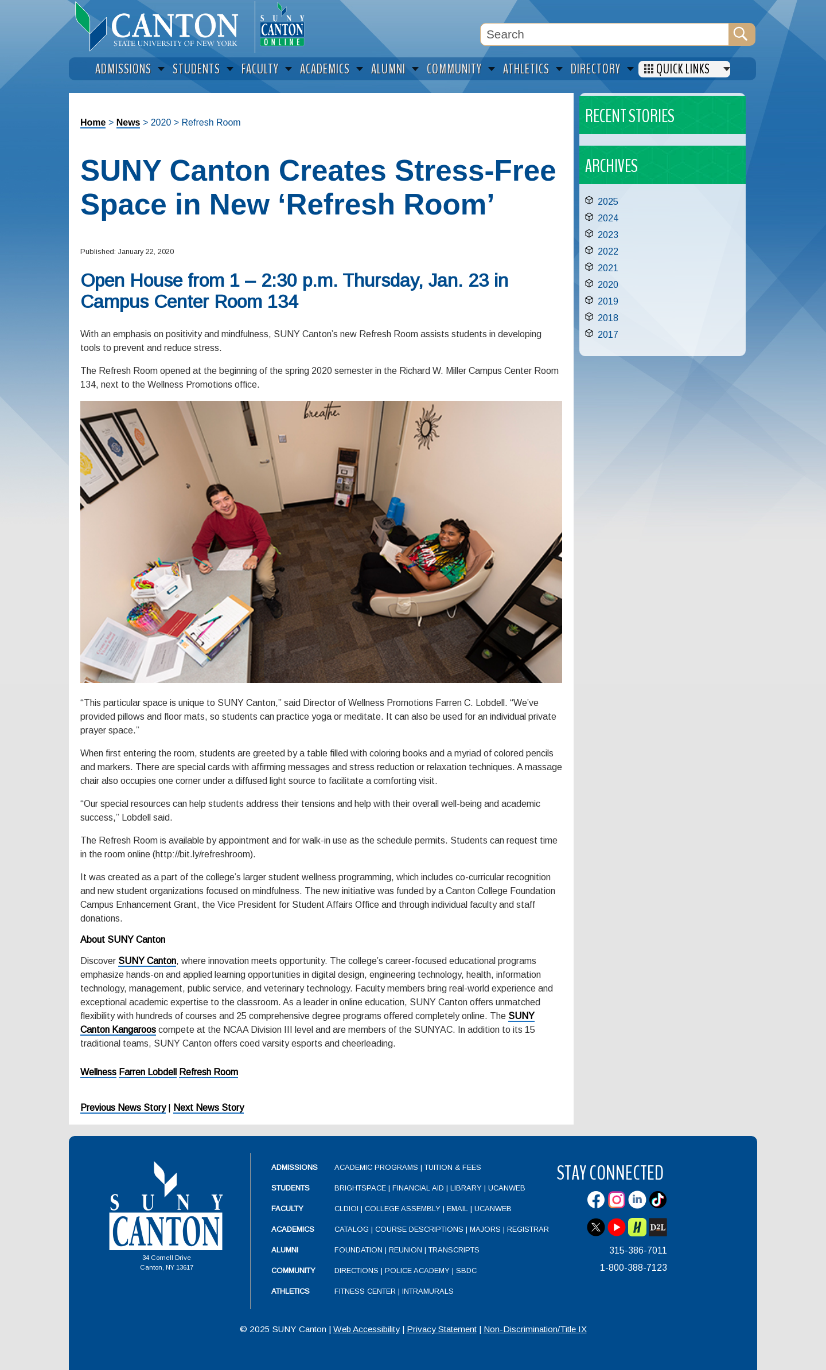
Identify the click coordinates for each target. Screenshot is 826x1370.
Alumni (284, 1250)
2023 (608, 235)
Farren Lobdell (148, 1072)
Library (466, 1188)
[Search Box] (604, 34)
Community (293, 1270)
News (128, 122)
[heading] (162, 26)
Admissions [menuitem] (123, 69)
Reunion (405, 1250)
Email (457, 1208)
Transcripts (454, 1250)
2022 (608, 251)
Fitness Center (365, 1291)
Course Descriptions (419, 1229)
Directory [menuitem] (596, 69)
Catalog (351, 1229)
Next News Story (208, 1108)
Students (290, 1188)
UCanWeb (506, 1188)
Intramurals (428, 1291)
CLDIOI (346, 1208)
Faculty (287, 1208)
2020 (608, 285)
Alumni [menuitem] (388, 69)
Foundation (358, 1250)
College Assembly (403, 1208)
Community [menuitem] (454, 69)
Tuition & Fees (452, 1167)
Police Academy (417, 1270)
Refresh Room (208, 1072)
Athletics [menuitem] (526, 69)
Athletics (290, 1291)
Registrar (528, 1229)
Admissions (294, 1167)
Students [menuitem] (196, 69)
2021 (608, 268)
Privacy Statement (442, 1329)
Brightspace (360, 1188)
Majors (485, 1229)
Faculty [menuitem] (260, 69)
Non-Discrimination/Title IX (535, 1329)
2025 (608, 201)
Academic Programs (377, 1167)
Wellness (98, 1072)
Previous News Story (123, 1108)
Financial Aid (418, 1188)
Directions (356, 1270)
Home (93, 122)
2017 (608, 334)
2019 (608, 301)
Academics (292, 1229)
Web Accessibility (366, 1329)
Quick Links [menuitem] (683, 69)
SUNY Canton (147, 961)
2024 (608, 218)
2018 (608, 318)
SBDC (466, 1270)
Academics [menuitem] (325, 69)
